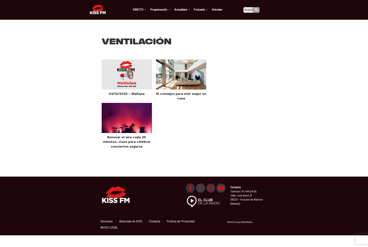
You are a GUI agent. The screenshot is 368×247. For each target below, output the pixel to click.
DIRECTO (145, 9)
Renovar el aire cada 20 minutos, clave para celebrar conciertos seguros (127, 141)
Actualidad (186, 9)
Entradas (220, 9)
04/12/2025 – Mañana (126, 94)
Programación (165, 9)
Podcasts (205, 9)
